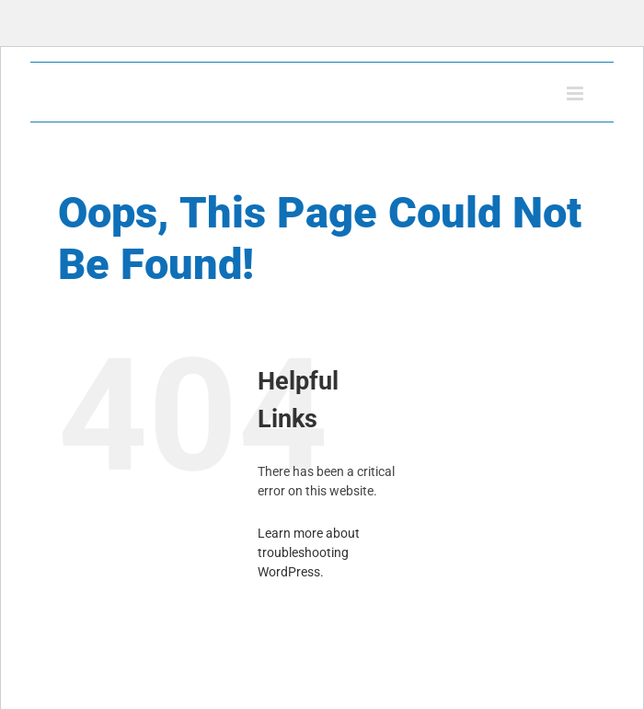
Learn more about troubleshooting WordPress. (309, 552)
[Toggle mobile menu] (576, 93)
